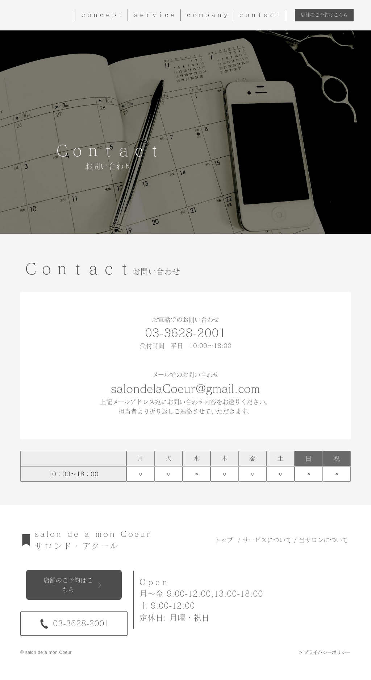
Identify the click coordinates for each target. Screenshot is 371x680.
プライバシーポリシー (327, 652)
